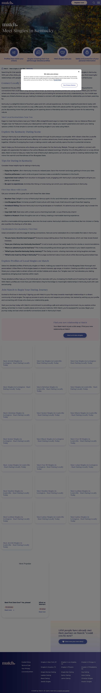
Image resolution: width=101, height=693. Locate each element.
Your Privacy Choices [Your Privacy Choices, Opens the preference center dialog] (69, 85)
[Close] (79, 72)
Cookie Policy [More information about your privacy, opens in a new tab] (57, 80)
